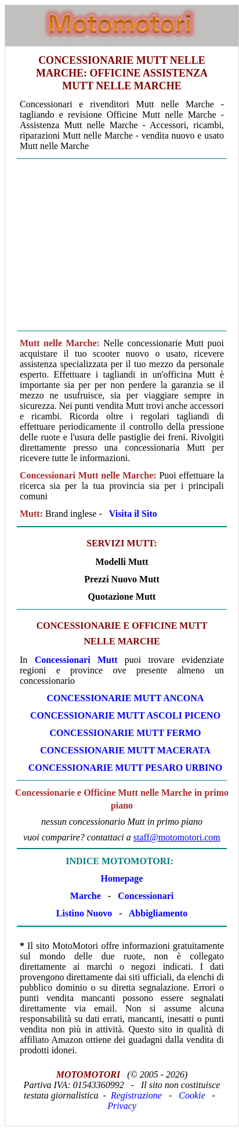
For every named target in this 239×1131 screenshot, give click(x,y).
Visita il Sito (133, 514)
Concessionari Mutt (76, 660)
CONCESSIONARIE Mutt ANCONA (125, 698)
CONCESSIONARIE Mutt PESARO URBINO (125, 768)
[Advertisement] (122, 245)
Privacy (121, 1106)
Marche (85, 896)
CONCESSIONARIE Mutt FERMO (125, 733)
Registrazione (136, 1095)
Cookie (192, 1095)
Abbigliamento (158, 913)
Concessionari (145, 896)
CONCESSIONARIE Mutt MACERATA (125, 750)
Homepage (122, 878)
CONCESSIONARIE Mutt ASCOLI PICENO (125, 715)
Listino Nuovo (84, 913)
